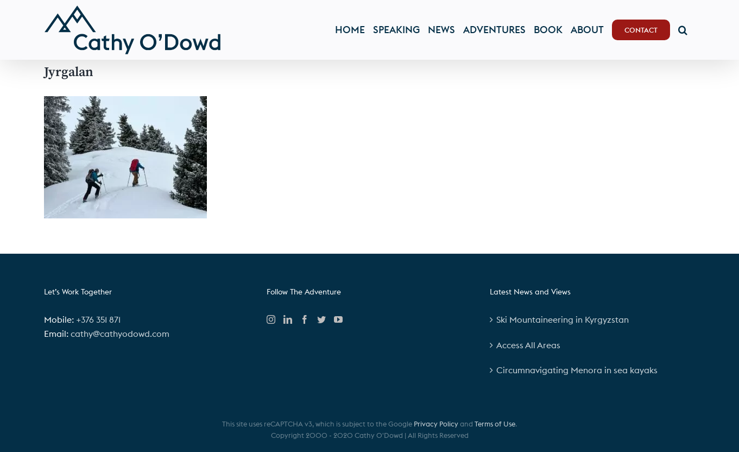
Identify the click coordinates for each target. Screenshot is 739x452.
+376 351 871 (98, 319)
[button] (682, 30)
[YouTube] (338, 319)
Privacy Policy (436, 423)
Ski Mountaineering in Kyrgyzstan (562, 319)
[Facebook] (304, 319)
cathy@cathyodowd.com (120, 333)
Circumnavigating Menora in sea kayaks (577, 370)
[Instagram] (271, 319)
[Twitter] (321, 319)
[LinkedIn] (287, 319)
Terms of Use (495, 423)
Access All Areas (528, 345)
